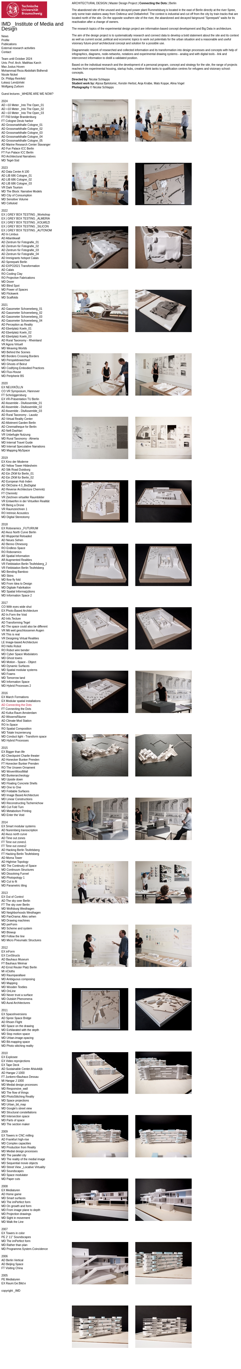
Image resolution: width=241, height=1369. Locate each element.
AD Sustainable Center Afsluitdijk (22, 1068)
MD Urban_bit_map (13, 1104)
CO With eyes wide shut (16, 606)
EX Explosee (9, 1057)
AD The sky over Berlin (15, 900)
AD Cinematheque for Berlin (19, 426)
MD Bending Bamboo (14, 571)
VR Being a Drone (12, 505)
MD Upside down (12, 779)
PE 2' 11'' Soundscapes (16, 1237)
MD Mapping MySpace (15, 450)
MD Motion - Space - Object (18, 662)
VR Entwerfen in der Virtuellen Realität (25, 501)
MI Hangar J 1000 (12, 1080)
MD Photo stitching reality (17, 1045)
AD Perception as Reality (17, 324)
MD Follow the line (13, 936)
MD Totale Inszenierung (16, 732)
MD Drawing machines (15, 920)
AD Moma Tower (11, 857)
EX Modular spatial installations (21, 701)
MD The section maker (15, 1124)
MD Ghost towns (11, 658)
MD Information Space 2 (16, 595)
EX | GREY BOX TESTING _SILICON (25, 226)
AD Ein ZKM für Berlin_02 (17, 477)
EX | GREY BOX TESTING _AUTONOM (26, 230)
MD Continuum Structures (17, 869)
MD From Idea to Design (16, 583)
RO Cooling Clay (11, 273)
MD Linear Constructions (16, 799)
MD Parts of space (13, 1120)
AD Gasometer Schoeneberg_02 (21, 312)
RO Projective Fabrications (18, 277)
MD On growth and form (16, 1206)
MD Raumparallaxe (13, 975)
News (4, 36)
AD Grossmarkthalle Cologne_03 (22, 132)
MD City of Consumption (16, 195)
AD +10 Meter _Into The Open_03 (22, 113)
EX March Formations (15, 697)
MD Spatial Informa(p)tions (18, 591)
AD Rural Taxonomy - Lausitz (19, 414)
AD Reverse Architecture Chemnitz (23, 489)
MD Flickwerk (9, 293)
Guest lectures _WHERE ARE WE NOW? (27, 93)
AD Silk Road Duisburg (15, 469)
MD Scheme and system (16, 928)
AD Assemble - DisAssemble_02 (21, 407)
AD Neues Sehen (12, 540)
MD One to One (11, 787)
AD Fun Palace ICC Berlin (17, 148)
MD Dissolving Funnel (15, 873)
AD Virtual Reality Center (17, 418)
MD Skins (7, 575)
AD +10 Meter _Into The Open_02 (22, 109)
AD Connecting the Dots (16, 705)
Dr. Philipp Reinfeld (13, 78)
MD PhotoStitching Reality (17, 1096)
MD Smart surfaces (13, 1198)
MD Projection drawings (16, 1214)
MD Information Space (15, 681)
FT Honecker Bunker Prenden (20, 763)
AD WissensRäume (13, 716)
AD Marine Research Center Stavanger (25, 144)
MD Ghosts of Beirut (14, 364)
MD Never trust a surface (17, 995)
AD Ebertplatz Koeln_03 (16, 336)
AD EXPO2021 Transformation (20, 265)
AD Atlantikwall (10, 238)
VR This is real (10, 634)
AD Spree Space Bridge (16, 1018)
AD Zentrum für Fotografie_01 (20, 242)
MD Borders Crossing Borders (20, 356)
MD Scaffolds (9, 297)
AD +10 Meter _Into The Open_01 (22, 105)
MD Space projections (15, 1100)
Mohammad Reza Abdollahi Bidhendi (24, 70)
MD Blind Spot (10, 285)
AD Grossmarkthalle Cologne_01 (22, 124)
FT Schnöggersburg (13, 395)
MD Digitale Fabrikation (16, 587)
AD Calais (7, 269)
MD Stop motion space (15, 1033)
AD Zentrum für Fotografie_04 (20, 254)
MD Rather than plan (14, 1245)
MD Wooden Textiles (14, 987)
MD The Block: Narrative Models (21, 191)
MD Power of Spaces (14, 289)
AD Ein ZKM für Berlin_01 (17, 473)
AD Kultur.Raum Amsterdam (19, 712)
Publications (9, 44)
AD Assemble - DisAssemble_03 (21, 411)
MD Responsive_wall (14, 1088)
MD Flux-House (11, 372)
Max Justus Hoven (13, 66)
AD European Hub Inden (16, 481)
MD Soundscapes (12, 1171)
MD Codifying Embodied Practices (22, 368)
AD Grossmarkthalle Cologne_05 (22, 140)
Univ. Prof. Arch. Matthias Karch (21, 62)
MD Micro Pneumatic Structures (21, 940)
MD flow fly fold (11, 579)
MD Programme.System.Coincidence (24, 1248)
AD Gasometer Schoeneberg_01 (21, 308)
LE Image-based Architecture (19, 642)
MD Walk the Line (12, 1221)
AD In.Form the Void (14, 614)
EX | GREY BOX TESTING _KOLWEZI (25, 222)
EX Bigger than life (13, 751)
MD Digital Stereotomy (15, 517)
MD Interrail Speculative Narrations (23, 446)
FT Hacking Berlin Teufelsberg (20, 853)
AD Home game (11, 1194)
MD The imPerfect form (15, 1202)
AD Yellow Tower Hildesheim (19, 465)
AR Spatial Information (15, 556)
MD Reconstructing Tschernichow (22, 803)
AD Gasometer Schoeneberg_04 (21, 320)
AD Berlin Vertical (12, 1260)
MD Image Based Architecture (20, 795)
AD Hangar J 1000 (13, 1072)
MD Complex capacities (16, 1143)
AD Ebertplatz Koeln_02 (16, 332)
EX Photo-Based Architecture (19, 610)
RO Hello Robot (11, 646)
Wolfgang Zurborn (12, 86)
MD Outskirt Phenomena (16, 999)
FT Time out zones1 (13, 842)
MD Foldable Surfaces (15, 791)
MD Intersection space (15, 1116)
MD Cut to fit (9, 881)
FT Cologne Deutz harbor (17, 120)
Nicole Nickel (9, 74)
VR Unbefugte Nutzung (15, 434)
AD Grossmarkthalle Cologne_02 (22, 128)
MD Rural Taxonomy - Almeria (20, 438)
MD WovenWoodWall (14, 771)
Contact (6, 52)
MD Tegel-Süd (10, 160)
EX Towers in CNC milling (17, 1135)
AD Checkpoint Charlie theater (20, 755)
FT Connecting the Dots (16, 708)
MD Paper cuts (10, 1179)
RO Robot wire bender (15, 650)
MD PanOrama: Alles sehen (18, 916)
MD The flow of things (15, 1092)
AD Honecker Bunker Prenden (20, 759)
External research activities (18, 48)
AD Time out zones (13, 838)
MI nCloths (8, 971)
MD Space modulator (14, 1175)
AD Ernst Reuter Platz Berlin (19, 967)
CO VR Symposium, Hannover (20, 391)
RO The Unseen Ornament (18, 767)
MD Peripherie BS (12, 376)
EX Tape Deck (10, 1065)
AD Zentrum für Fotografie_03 (20, 250)
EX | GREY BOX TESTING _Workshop (25, 214)
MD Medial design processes (19, 1084)
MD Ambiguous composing (18, 979)
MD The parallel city (13, 1155)
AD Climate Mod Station (16, 720)
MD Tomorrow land (13, 677)
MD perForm (9, 924)
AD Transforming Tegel (15, 622)
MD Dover (7, 281)
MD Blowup (8, 932)
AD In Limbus (9, 234)
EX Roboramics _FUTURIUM (19, 528)
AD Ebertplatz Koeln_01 (16, 328)
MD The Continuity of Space (19, 865)
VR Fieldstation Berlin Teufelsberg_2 (24, 563)
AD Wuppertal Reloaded (16, 536)
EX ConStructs (10, 955)
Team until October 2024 (16, 58)
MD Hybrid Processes (15, 740)
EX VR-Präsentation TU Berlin (20, 399)
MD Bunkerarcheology (15, 775)
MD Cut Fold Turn (12, 807)
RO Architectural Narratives (18, 156)
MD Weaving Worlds (14, 348)
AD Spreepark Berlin (14, 262)
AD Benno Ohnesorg (14, 544)
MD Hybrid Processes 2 (16, 685)
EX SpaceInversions (14, 1014)
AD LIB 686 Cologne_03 (16, 183)
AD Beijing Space (12, 1264)
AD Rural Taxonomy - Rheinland (21, 340)
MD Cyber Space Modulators (19, 654)
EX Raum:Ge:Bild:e (13, 1283)
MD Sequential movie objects (19, 1163)
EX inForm (8, 951)
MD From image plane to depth (20, 1210)
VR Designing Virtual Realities (20, 638)
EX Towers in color (13, 1233)
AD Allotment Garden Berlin (18, 422)
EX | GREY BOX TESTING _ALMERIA (25, 218)
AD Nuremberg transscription (19, 830)
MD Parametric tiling (14, 885)
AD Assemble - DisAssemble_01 (21, 403)
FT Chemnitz (9, 493)
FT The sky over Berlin (15, 904)
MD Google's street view (16, 1108)
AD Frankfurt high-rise (15, 1139)
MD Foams (8, 673)
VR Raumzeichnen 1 (14, 509)
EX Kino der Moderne (14, 461)
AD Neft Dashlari (11, 430)
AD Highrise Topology (14, 861)
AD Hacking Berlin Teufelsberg (20, 850)
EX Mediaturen (10, 1190)
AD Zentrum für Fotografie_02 (20, 246)
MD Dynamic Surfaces (15, 666)
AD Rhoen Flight (11, 1022)
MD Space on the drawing (17, 1026)
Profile (5, 40)
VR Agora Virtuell (12, 344)
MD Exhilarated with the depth (20, 1030)
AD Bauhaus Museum (15, 959)
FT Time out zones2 (13, 846)
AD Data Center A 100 (15, 171)
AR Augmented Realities (16, 559)
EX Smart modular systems (18, 826)
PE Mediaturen (10, 1279)
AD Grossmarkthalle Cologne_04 (22, 136)
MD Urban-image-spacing (17, 1037)
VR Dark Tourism (12, 187)
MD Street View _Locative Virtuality (23, 1167)
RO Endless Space (13, 548)
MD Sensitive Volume (14, 199)
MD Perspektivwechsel (15, 360)
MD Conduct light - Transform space (24, 736)
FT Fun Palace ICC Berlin (17, 152)
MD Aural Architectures (15, 1002)
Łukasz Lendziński (13, 82)
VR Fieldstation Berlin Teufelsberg (22, 567)
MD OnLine (8, 991)
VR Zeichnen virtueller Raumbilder (22, 497)
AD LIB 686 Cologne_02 (16, 179)
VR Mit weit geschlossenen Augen (22, 630)
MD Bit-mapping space (15, 1041)
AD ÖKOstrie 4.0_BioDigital (18, 485)
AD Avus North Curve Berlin (18, 532)
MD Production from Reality (18, 1147)
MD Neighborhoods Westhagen (21, 912)
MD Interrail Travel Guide (17, 442)
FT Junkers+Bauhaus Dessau (20, 1076)
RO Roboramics (11, 552)
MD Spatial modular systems (19, 670)
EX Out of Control (12, 896)
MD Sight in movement (15, 1217)
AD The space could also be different (24, 626)
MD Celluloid (9, 203)
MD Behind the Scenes (15, 352)
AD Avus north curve (14, 834)
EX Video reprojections (15, 1061)
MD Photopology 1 (13, 877)
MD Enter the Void (12, 815)
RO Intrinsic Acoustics (15, 513)
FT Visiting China (12, 1268)
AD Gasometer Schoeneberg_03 (21, 316)
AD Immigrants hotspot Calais (20, 258)
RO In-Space (9, 724)
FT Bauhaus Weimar (14, 963)
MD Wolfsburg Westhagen (17, 908)
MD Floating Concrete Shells (19, 783)
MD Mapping (9, 983)
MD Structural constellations (19, 1112)
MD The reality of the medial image (23, 1159)
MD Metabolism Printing (16, 811)
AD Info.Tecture (11, 618)
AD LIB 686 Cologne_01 (16, 175)
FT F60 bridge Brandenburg (18, 117)
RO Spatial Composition (16, 728)
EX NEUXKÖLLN (12, 387)
